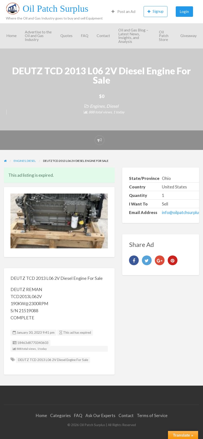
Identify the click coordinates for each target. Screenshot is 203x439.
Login (184, 11)
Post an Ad (123, 11)
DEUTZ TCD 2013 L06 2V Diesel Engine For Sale (53, 360)
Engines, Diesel (104, 106)
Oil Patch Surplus (55, 8)
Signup (156, 11)
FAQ (84, 35)
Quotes (66, 35)
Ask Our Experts (100, 415)
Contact (103, 35)
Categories (60, 415)
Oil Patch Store (163, 36)
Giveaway (188, 35)
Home (11, 35)
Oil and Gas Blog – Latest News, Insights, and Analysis (133, 36)
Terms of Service (152, 415)
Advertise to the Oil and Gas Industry (38, 36)
